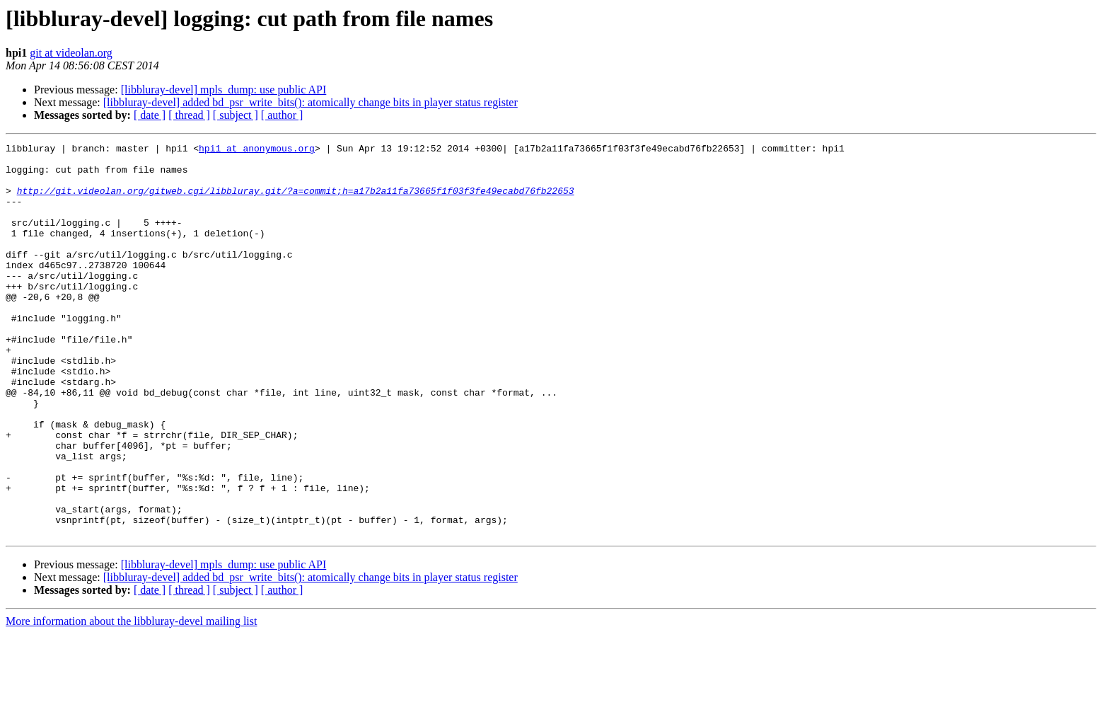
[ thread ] (189, 115)
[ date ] (150, 115)
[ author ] (282, 115)
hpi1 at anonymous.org (257, 150)
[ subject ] (235, 115)
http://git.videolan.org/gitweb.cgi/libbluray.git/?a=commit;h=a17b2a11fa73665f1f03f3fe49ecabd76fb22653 (295, 201)
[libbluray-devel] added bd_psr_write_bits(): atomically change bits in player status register (310, 102)
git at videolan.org (71, 53)
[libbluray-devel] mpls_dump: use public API (224, 90)
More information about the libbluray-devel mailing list (131, 700)
